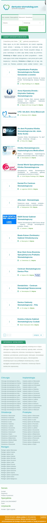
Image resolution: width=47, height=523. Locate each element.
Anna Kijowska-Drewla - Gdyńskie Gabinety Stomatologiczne (28, 93)
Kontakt (3, 491)
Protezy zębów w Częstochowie (32, 436)
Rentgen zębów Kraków (8, 452)
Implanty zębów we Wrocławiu (31, 385)
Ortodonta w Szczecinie (8, 428)
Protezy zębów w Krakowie (30, 417)
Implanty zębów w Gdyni (30, 401)
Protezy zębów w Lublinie (30, 428)
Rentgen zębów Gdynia (8, 472)
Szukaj (23, 29)
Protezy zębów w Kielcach (30, 440)
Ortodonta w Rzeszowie (8, 444)
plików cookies (21, 517)
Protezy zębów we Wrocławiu (31, 422)
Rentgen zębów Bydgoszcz (9, 479)
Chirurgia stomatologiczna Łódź (10, 385)
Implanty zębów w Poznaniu (31, 391)
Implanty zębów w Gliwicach (31, 409)
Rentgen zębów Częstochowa (10, 474)
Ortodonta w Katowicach (8, 432)
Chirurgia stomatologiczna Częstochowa (13, 401)
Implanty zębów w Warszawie (31, 381)
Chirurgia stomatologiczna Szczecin (11, 397)
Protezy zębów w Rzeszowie (31, 438)
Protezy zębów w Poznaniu (30, 424)
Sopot (30, 141)
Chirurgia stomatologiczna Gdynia (11, 403)
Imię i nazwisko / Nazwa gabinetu (10, 17)
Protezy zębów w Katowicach (31, 432)
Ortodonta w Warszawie (8, 415)
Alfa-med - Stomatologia (28, 200)
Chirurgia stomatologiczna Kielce (10, 407)
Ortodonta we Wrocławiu (8, 419)
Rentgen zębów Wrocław (8, 458)
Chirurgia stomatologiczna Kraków (11, 383)
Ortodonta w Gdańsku (7, 424)
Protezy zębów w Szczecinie (31, 430)
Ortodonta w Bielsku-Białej (9, 440)
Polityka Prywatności (7, 495)
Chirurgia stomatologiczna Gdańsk (11, 391)
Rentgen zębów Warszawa (9, 450)
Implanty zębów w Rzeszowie (31, 407)
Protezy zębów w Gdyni (29, 444)
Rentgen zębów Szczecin (8, 460)
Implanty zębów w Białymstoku (31, 397)
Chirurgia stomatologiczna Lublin (10, 395)
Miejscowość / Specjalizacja (25, 17)
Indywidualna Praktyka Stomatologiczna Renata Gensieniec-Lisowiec (28, 72)
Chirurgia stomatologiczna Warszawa (12, 381)
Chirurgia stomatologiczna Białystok (11, 405)
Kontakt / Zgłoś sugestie (8, 509)
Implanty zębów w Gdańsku (31, 389)
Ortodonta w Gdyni (6, 434)
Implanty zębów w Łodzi (30, 387)
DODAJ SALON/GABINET (9, 501)
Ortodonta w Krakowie (7, 417)
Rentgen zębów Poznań (8, 464)
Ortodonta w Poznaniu (7, 430)
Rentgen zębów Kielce (7, 476)
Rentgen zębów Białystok (8, 468)
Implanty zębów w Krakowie (31, 383)
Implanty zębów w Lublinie (30, 399)
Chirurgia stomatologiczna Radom (11, 409)
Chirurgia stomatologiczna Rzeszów (11, 399)
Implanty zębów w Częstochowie (32, 405)
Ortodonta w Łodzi (6, 422)
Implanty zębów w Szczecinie (31, 393)
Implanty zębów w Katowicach (31, 395)
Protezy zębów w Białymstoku (31, 434)
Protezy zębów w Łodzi (29, 419)
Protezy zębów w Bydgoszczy (31, 442)
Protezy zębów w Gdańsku (30, 426)
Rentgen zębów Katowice (8, 466)
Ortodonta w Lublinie (7, 426)
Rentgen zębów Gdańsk (8, 456)
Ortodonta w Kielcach (7, 442)
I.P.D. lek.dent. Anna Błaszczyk (31, 112)
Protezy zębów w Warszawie (31, 415)
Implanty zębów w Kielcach (30, 403)
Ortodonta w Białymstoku (8, 438)
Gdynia (37, 84)
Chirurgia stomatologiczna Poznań (11, 389)
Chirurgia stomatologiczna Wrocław (11, 387)
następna (36, 335)
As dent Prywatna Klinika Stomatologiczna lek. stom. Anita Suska (30, 131)
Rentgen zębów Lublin (7, 462)
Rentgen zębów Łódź (7, 454)
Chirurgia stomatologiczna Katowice (11, 393)
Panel (3, 503)
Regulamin (4, 493)
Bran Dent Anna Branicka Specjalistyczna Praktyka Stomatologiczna (29, 254)
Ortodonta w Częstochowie (9, 436)
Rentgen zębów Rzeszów (8, 470)
